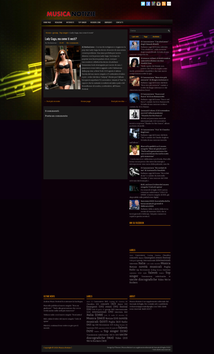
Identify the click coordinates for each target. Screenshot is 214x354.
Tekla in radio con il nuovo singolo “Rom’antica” (63, 315)
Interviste (70, 22)
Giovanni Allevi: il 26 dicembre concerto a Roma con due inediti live (155, 60)
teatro (161, 273)
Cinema (158, 255)
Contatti (119, 22)
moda (152, 264)
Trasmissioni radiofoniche (153, 276)
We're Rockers (94, 341)
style (145, 273)
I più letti (135, 37)
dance (141, 258)
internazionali (163, 260)
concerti (134, 257)
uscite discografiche (143, 279)
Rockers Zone (95, 22)
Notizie (133, 267)
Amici (131, 255)
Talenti (152, 272)
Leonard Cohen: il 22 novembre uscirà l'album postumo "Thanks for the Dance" (155, 113)
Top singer (82, 22)
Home (48, 33)
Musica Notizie (65, 348)
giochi (135, 260)
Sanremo (166, 270)
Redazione (58, 22)
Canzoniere (140, 255)
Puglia (167, 267)
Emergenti (108, 22)
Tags (145, 37)
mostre (157, 264)
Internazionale (149, 260)
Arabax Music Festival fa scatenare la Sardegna (63, 302)
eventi (159, 257)
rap (137, 270)
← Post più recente (52, 101)
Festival (166, 257)
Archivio (156, 37)
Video (161, 279)
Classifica (166, 255)
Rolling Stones (156, 270)
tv (169, 276)
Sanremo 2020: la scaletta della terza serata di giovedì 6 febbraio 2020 (155, 203)
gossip (55, 33)
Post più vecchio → (119, 101)
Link (148, 264)
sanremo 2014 (136, 273)
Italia (141, 263)
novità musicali (150, 266)
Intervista (134, 264)
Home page (47, 22)
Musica (165, 263)
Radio (132, 269)
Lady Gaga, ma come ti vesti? (61, 38)
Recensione (145, 270)
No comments (72, 43)
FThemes (117, 347)
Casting (150, 255)
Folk (131, 260)
